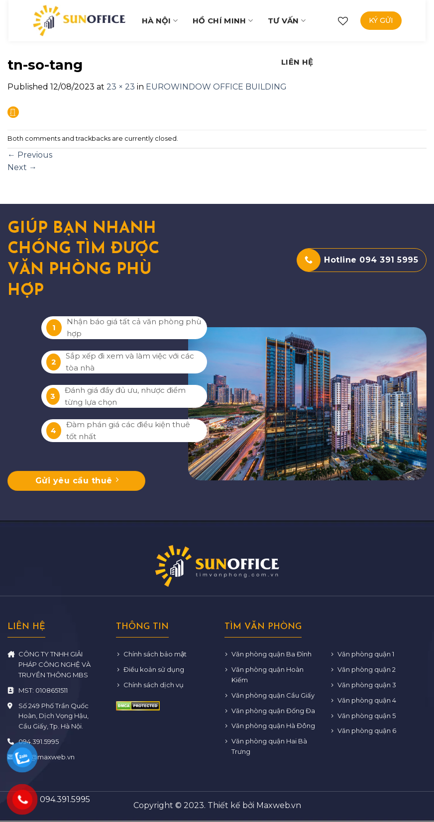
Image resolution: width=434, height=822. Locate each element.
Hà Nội (160, 20)
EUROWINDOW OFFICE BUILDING (216, 86)
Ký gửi (381, 20)
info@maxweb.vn (46, 757)
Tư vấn (287, 20)
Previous (29, 155)
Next (22, 167)
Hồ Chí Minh (223, 20)
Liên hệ (297, 62)
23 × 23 (121, 86)
